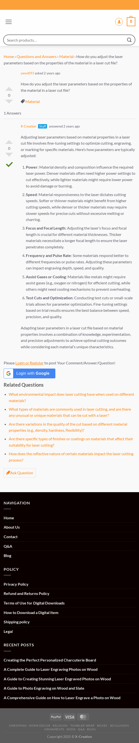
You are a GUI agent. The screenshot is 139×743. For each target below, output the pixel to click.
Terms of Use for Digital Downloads (34, 603)
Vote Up (9, 87)
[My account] (119, 22)
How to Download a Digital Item (31, 612)
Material (66, 56)
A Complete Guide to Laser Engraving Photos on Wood (51, 669)
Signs (71, 729)
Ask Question (19, 472)
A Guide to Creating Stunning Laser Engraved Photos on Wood (57, 678)
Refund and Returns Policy (27, 593)
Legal (8, 631)
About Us (12, 527)
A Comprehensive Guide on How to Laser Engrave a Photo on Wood (62, 697)
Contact (11, 536)
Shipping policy (17, 621)
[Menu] (8, 22)
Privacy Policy (16, 584)
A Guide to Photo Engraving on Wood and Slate (44, 688)
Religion (60, 725)
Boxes (102, 725)
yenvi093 (27, 73)
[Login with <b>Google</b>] (29, 373)
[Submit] (129, 40)
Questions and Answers (37, 56)
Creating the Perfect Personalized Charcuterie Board (50, 660)
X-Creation (28, 126)
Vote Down (9, 103)
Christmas (18, 725)
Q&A (8, 546)
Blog (7, 555)
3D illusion (119, 725)
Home (9, 56)
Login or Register (29, 362)
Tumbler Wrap (82, 725)
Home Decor (39, 725)
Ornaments (54, 729)
